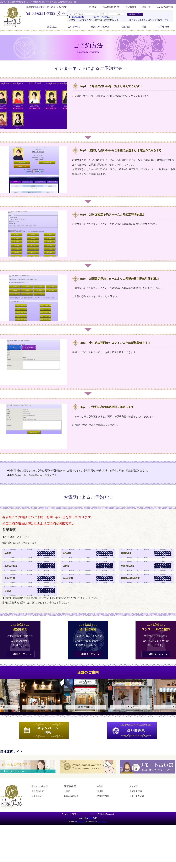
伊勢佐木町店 (103, 796)
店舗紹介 (125, 26)
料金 (144, 26)
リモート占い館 (137, 796)
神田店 (100, 791)
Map (64, 13)
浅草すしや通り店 (39, 786)
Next (172, 698)
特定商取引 (131, 7)
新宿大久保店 (136, 791)
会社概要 (92, 7)
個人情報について (111, 7)
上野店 (67, 791)
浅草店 (100, 786)
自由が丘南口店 (71, 796)
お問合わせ (163, 26)
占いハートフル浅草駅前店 (86, 814)
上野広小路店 (37, 791)
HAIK (90, 818)
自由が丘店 (36, 796)
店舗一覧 (146, 7)
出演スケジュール (100, 26)
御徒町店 (134, 786)
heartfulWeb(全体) (165, 7)
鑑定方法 (52, 26)
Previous (4, 698)
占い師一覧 (74, 26)
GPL (99, 822)
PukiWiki (80, 822)
